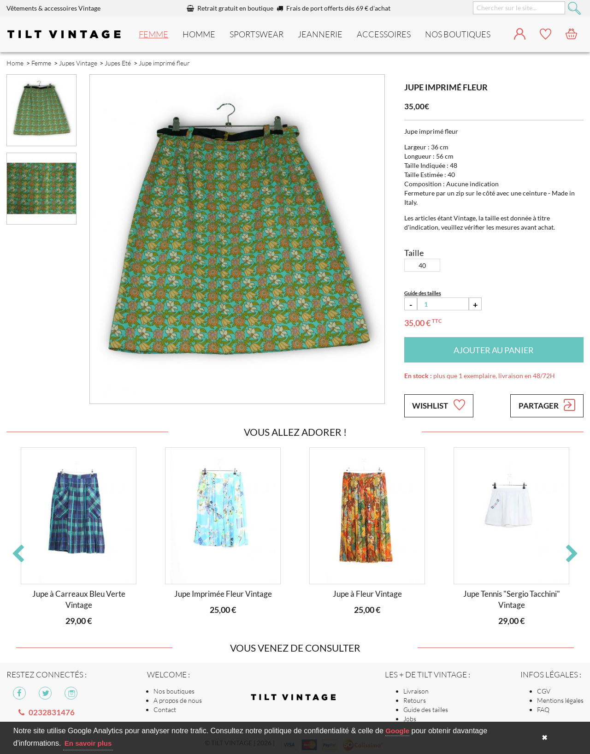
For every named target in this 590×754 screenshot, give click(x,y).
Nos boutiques (174, 691)
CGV (543, 691)
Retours (414, 700)
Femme (153, 34)
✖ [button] (545, 738)
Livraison (416, 691)
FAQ (543, 709)
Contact (164, 709)
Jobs (409, 719)
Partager (547, 405)
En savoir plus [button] (88, 743)
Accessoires (384, 34)
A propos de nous (177, 700)
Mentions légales (560, 700)
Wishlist (438, 405)
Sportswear (256, 34)
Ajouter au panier (494, 350)
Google (397, 731)
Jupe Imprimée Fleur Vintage (223, 594)
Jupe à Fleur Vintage (367, 594)
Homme (199, 34)
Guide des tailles (425, 709)
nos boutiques (457, 34)
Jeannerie (320, 34)
